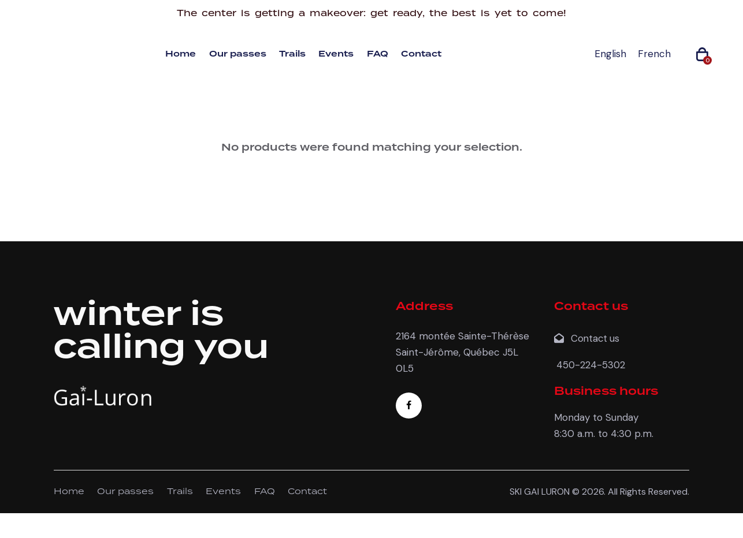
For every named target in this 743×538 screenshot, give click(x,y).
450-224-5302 (590, 364)
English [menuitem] (610, 53)
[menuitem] (610, 54)
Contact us (588, 338)
